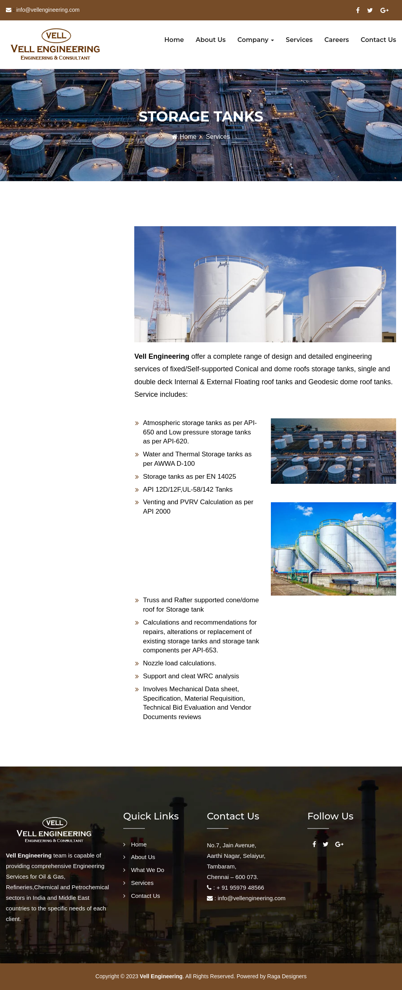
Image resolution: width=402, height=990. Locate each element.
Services (299, 40)
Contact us (378, 40)
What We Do (147, 869)
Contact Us (145, 895)
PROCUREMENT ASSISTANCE (47, 349)
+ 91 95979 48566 (239, 887)
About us (211, 40)
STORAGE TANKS (31, 232)
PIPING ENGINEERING (37, 284)
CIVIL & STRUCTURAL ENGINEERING (57, 306)
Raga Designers (287, 976)
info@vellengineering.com (47, 10)
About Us (143, 857)
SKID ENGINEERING (34, 392)
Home (174, 40)
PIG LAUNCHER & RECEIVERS (48, 370)
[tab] (60, 233)
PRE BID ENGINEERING (39, 413)
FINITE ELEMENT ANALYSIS (45, 327)
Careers (336, 40)
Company (256, 40)
